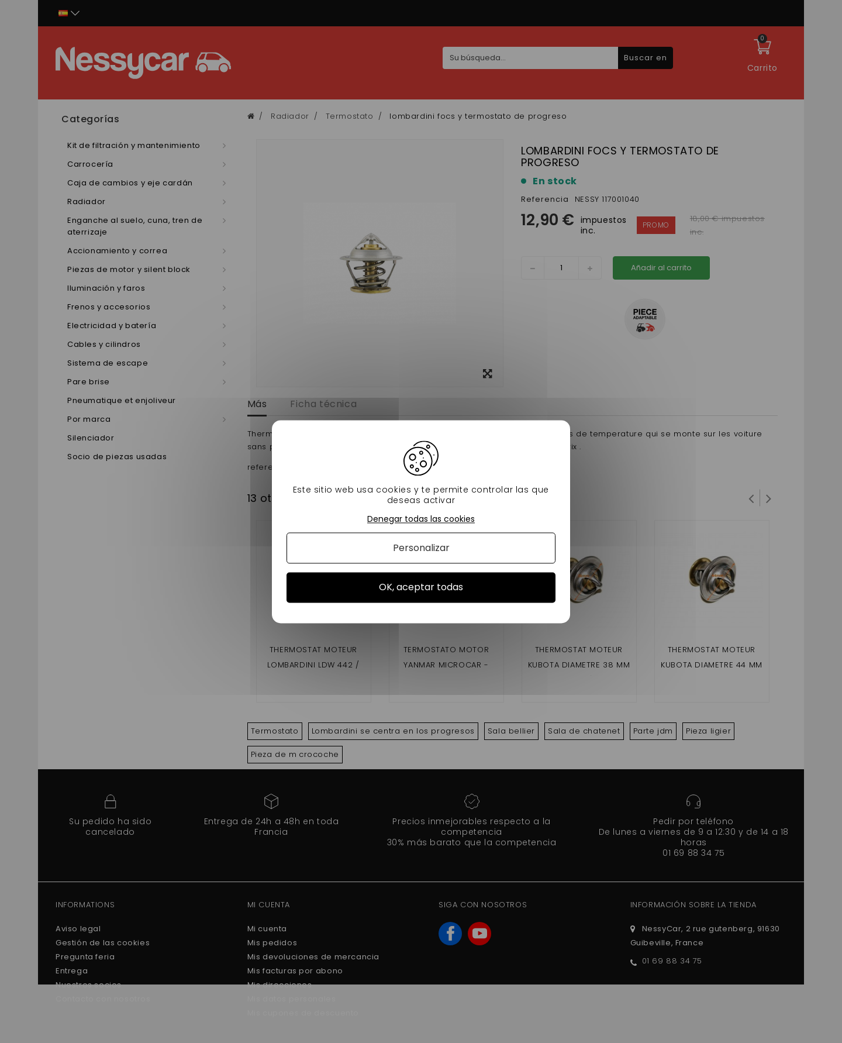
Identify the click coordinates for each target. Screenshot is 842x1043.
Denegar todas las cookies (421, 519)
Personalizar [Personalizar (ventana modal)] (421, 548)
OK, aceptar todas (421, 587)
